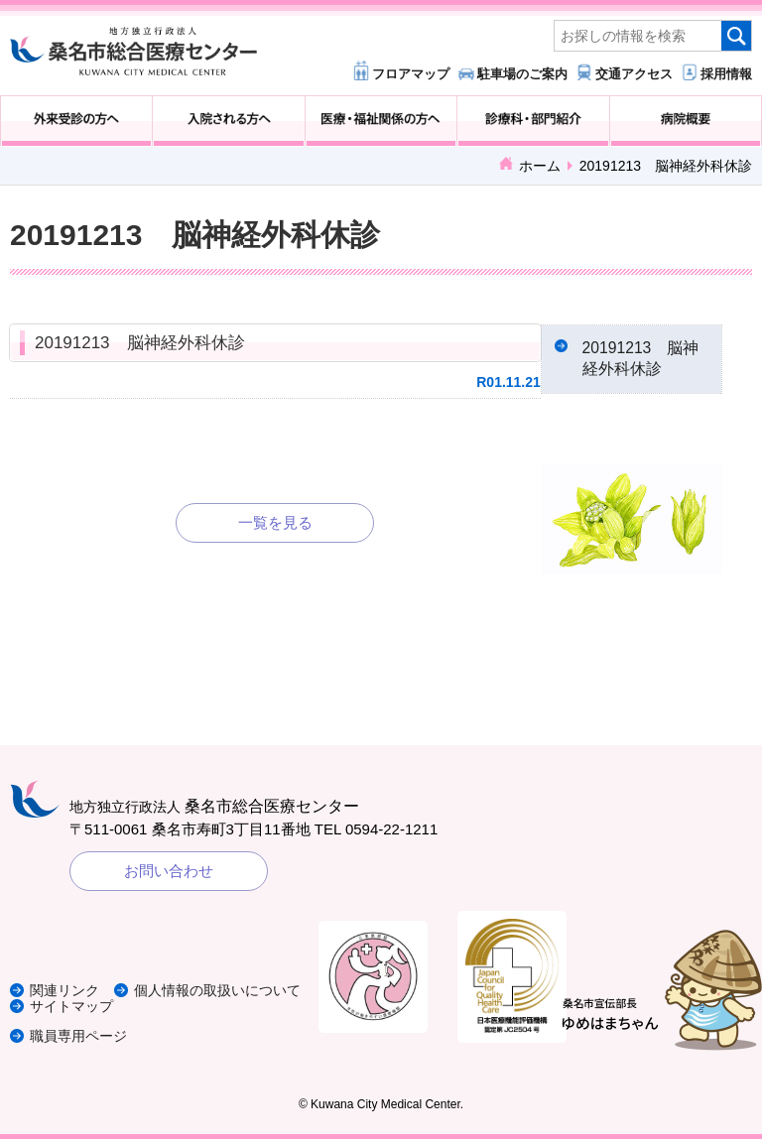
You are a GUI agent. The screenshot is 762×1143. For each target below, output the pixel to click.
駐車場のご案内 (522, 73)
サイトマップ (74, 1009)
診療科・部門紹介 (532, 121)
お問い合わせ (168, 874)
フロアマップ (410, 73)
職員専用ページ (82, 1039)
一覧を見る (275, 522)
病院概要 (685, 121)
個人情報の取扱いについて (119, 994)
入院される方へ (228, 121)
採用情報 (726, 73)
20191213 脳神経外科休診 (140, 342)
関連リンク (67, 979)
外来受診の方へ (76, 121)
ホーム (540, 166)
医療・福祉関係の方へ (381, 121)
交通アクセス (634, 73)
